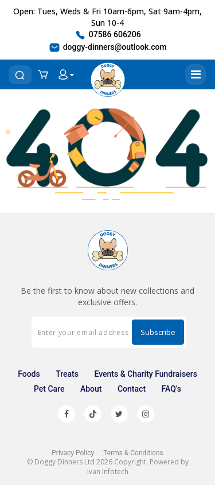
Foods (29, 373)
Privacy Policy (73, 453)
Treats (67, 373)
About (91, 388)
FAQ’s (171, 388)
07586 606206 (107, 35)
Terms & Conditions (133, 453)
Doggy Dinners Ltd (64, 462)
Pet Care (49, 388)
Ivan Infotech (107, 471)
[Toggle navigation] (195, 74)
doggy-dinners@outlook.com (107, 47)
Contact (132, 388)
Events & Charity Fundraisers (145, 373)
